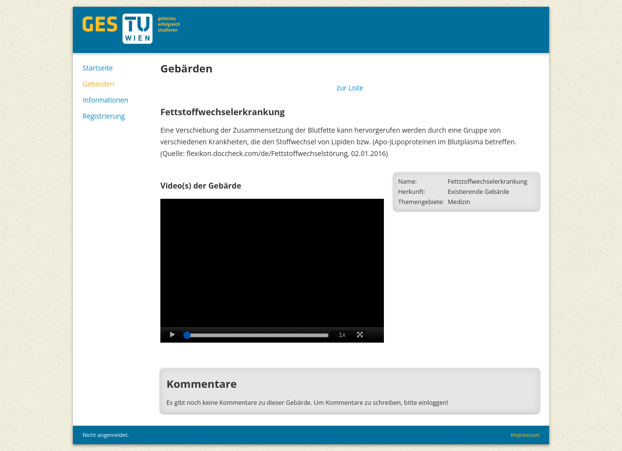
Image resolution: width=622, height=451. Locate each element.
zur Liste (350, 87)
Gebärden (98, 83)
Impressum (525, 434)
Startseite (98, 67)
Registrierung (104, 116)
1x (342, 334)
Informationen (105, 99)
